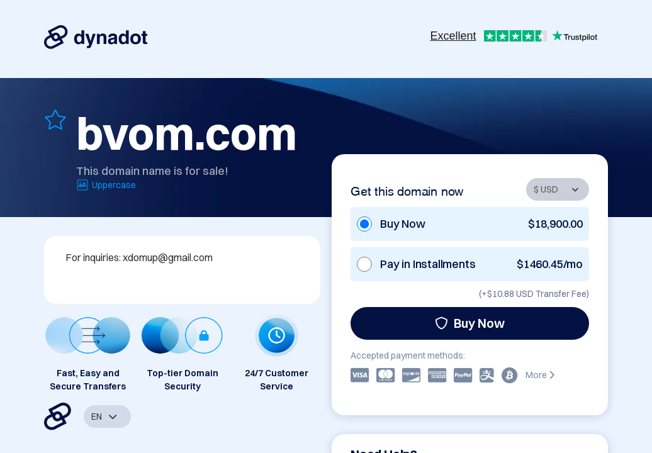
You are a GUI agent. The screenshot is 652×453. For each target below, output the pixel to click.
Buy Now (470, 323)
